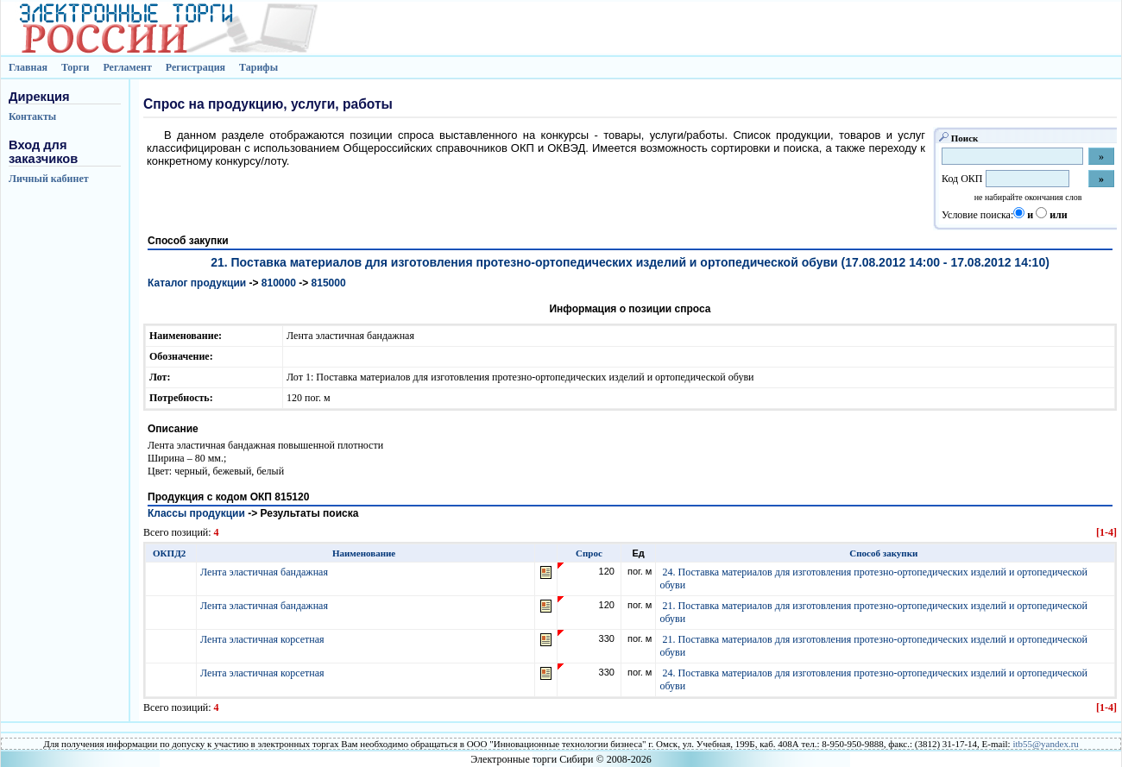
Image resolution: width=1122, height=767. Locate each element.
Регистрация (195, 67)
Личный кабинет (49, 179)
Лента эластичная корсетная (263, 639)
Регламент (127, 67)
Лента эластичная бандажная (265, 572)
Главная (28, 67)
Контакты (32, 116)
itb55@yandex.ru (1045, 744)
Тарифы (258, 67)
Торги (75, 67)
